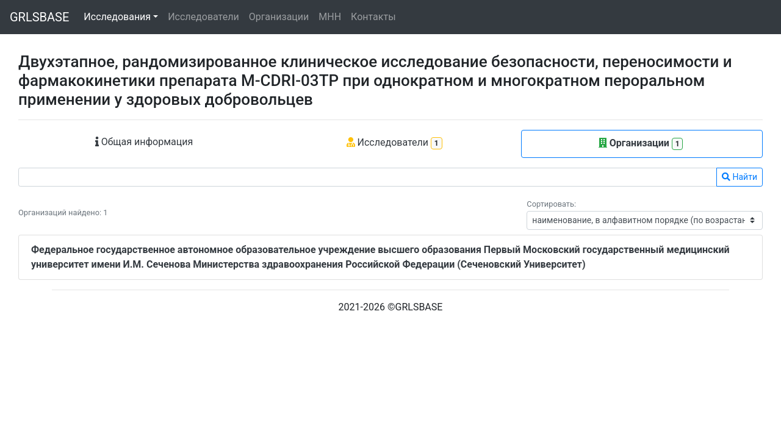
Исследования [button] (117, 17)
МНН (330, 17)
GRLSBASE (39, 17)
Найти (739, 177)
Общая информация (144, 142)
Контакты (373, 17)
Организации (279, 17)
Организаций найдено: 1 (62, 212)
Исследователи (203, 17)
